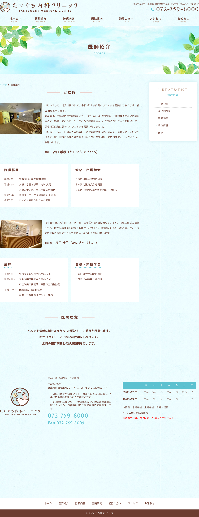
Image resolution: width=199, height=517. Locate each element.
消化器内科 (164, 111)
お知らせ (183, 20)
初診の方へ (126, 20)
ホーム (14, 20)
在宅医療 (163, 118)
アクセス (155, 20)
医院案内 (97, 20)
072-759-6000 (68, 416)
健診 (160, 132)
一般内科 (163, 104)
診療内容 (69, 20)
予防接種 (163, 125)
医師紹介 (40, 20)
